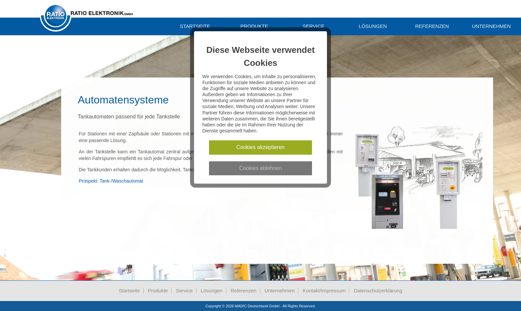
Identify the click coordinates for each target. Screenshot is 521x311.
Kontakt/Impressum (324, 290)
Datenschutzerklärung (378, 290)
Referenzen (432, 26)
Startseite (195, 26)
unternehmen (491, 26)
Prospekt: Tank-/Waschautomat (111, 181)
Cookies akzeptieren (261, 147)
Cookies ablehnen (260, 168)
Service (314, 26)
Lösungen (373, 26)
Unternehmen (279, 290)
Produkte (254, 26)
